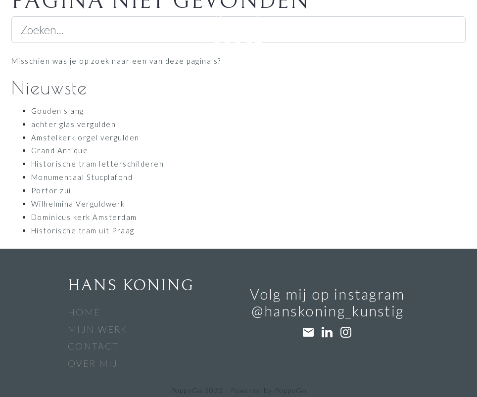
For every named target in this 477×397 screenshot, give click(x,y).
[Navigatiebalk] (66, 24)
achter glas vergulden (73, 124)
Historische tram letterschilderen (97, 163)
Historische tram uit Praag (83, 230)
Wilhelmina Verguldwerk (78, 203)
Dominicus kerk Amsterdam (84, 217)
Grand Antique (59, 150)
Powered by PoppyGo (268, 390)
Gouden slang (57, 110)
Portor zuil (52, 190)
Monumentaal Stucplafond (82, 177)
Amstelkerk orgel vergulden (85, 137)
